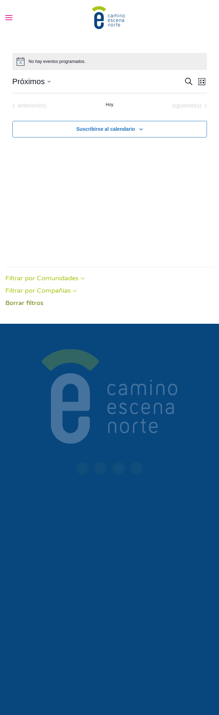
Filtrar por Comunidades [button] (45, 278)
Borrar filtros (24, 303)
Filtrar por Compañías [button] (41, 290)
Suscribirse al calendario (105, 129)
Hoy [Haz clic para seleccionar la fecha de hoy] (109, 104)
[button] (8, 17)
